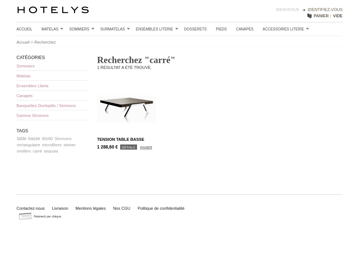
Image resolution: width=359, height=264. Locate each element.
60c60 (47, 138)
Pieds (221, 29)
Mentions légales (90, 208)
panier (146, 147)
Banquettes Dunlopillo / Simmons (46, 105)
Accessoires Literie (286, 29)
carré (37, 151)
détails (128, 147)
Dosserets (195, 29)
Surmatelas (115, 29)
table (21, 138)
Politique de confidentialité (161, 208)
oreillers (24, 151)
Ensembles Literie (157, 29)
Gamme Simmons (32, 115)
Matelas (52, 29)
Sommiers (81, 29)
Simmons (63, 138)
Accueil (24, 29)
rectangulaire (28, 145)
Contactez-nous (30, 208)
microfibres (52, 145)
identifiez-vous (325, 9)
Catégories (30, 57)
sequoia (51, 151)
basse (34, 138)
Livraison (60, 208)
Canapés (244, 29)
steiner (69, 145)
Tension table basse (120, 139)
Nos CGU (121, 208)
